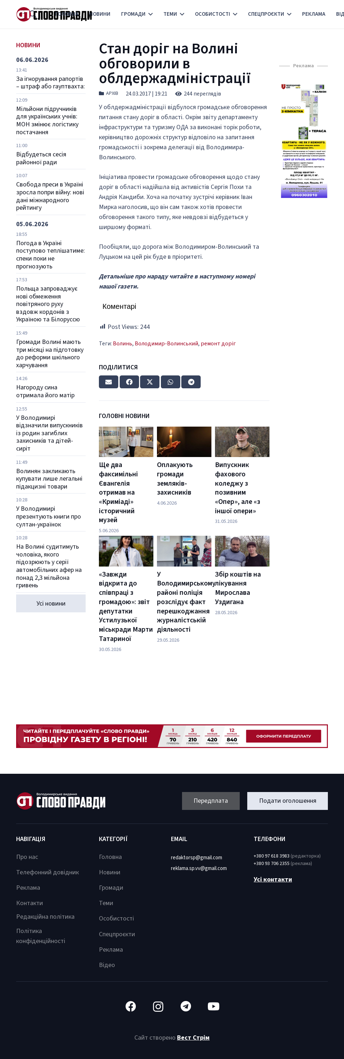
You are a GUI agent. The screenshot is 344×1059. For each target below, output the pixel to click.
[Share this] (129, 381)
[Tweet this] (149, 381)
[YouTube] (213, 1006)
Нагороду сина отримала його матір (45, 391)
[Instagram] (158, 1006)
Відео (107, 965)
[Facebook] (130, 1006)
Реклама (28, 887)
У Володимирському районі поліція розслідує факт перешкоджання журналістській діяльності (186, 602)
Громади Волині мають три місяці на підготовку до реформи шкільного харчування (49, 353)
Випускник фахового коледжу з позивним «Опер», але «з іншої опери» (237, 488)
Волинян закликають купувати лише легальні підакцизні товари (49, 479)
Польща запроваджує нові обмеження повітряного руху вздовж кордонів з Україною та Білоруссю (48, 304)
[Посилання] (303, 141)
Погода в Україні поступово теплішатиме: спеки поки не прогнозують (50, 255)
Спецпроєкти (117, 934)
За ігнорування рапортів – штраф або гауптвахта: (50, 82)
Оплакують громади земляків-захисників (175, 478)
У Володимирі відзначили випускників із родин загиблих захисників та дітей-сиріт (49, 433)
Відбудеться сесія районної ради (41, 158)
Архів (112, 93)
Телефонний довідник (47, 872)
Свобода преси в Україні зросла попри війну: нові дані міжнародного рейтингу (50, 196)
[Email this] (108, 381)
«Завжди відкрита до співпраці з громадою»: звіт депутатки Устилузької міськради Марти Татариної (126, 606)
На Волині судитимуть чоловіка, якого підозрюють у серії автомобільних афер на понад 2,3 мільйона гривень (49, 566)
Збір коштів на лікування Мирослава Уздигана (238, 588)
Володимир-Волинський (166, 343)
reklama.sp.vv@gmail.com (199, 868)
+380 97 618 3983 (272, 856)
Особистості (116, 918)
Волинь (122, 343)
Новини (109, 872)
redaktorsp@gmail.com (196, 857)
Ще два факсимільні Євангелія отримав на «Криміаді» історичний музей (118, 492)
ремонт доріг (218, 343)
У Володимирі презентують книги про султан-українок (48, 516)
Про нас (27, 856)
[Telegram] (185, 1006)
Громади (111, 887)
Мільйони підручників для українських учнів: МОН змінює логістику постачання (47, 121)
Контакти (29, 903)
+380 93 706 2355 (272, 863)
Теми (106, 903)
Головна (110, 856)
